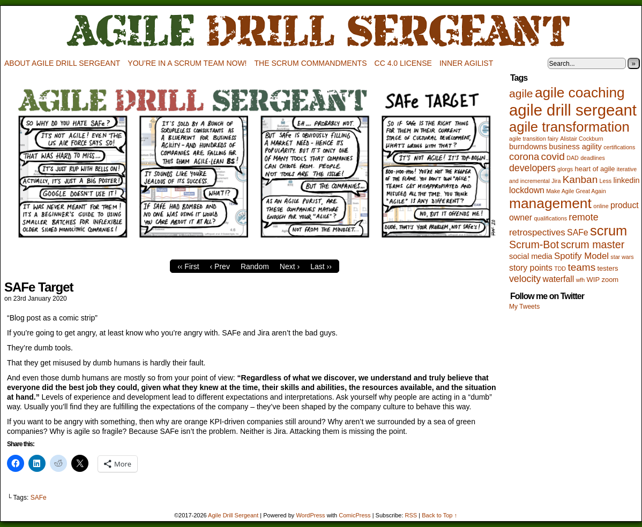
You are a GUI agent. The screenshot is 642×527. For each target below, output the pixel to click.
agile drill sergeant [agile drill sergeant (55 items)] (573, 110)
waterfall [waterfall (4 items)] (558, 279)
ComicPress (354, 515)
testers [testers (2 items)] (608, 268)
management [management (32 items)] (550, 203)
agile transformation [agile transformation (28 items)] (569, 126)
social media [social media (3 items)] (531, 256)
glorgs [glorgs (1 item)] (565, 169)
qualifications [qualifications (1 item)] (550, 218)
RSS (411, 515)
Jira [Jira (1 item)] (556, 181)
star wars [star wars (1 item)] (621, 257)
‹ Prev (220, 266)
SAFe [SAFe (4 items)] (577, 232)
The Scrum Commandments (311, 63)
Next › (290, 266)
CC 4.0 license (403, 63)
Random (255, 266)
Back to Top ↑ (439, 515)
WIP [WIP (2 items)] (593, 280)
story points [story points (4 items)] (531, 267)
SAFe (39, 497)
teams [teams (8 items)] (581, 267)
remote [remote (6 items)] (583, 217)
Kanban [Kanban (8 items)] (580, 179)
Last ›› (321, 266)
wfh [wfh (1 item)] (580, 280)
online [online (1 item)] (600, 206)
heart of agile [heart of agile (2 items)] (594, 169)
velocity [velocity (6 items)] (525, 278)
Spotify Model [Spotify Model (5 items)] (581, 256)
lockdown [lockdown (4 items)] (526, 190)
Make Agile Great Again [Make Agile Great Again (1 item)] (576, 191)
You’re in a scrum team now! (187, 63)
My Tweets (524, 306)
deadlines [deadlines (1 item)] (592, 158)
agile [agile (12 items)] (521, 93)
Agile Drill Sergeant (321, 31)
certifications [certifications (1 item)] (619, 147)
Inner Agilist (466, 63)
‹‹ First (188, 266)
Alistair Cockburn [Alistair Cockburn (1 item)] (581, 138)
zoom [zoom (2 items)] (609, 280)
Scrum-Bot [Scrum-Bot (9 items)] (534, 244)
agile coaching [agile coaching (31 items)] (580, 93)
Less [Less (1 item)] (606, 181)
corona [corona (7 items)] (524, 156)
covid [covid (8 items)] (553, 156)
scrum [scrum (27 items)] (608, 230)
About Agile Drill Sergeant (62, 63)
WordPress (310, 515)
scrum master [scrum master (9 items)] (592, 244)
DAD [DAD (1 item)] (572, 158)
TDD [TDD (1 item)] (560, 268)
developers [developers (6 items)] (532, 168)
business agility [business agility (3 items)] (575, 146)
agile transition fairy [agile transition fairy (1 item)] (533, 138)
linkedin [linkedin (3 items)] (626, 180)
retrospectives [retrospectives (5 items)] (537, 232)
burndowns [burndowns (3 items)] (528, 146)
